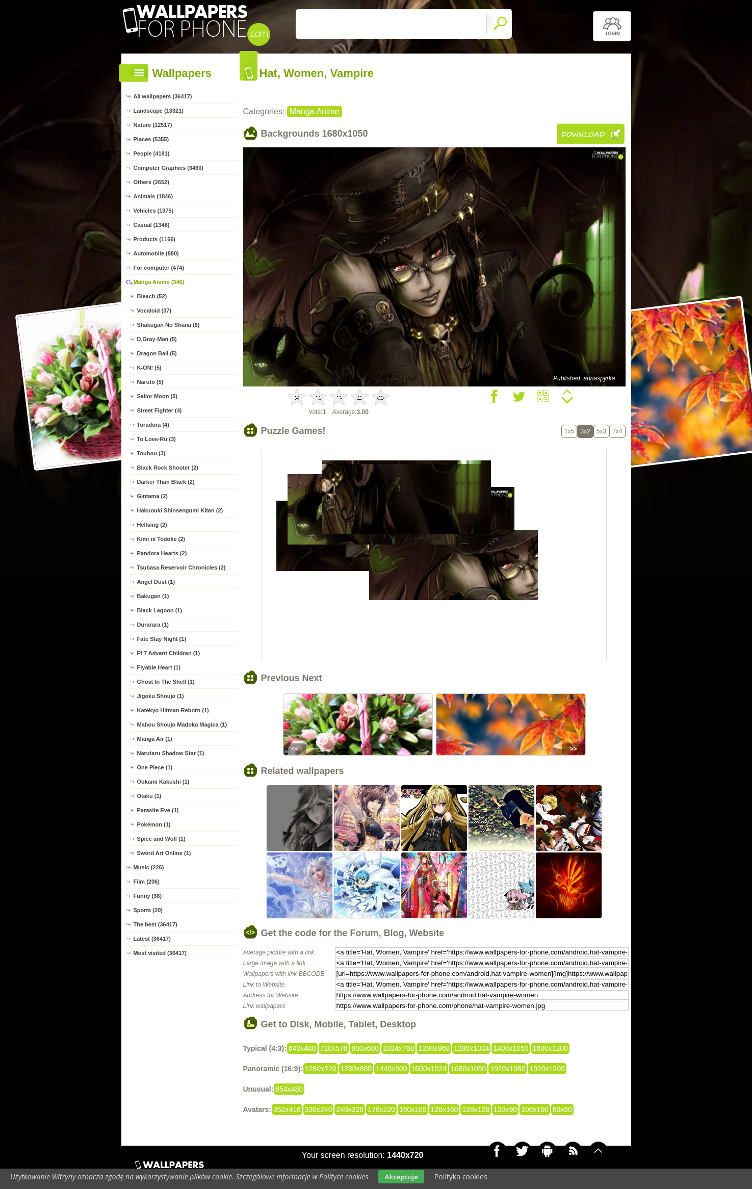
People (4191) (152, 153)
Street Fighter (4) (159, 410)
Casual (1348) (152, 225)
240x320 (350, 1109)
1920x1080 (507, 1069)
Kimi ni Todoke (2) (161, 539)
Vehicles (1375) (154, 211)
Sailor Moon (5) (157, 396)
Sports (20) (148, 910)
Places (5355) (151, 139)
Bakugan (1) (153, 596)
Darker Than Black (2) (166, 482)
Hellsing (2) (152, 525)
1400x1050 (510, 1048)
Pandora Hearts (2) (162, 553)
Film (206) (147, 881)
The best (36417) (155, 924)
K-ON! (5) (149, 368)
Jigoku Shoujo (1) (160, 696)
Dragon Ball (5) (157, 353)
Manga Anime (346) (159, 282)
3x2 (585, 431)
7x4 (617, 431)
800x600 (365, 1048)
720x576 (334, 1048)
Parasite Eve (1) (158, 810)
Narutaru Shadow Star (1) (170, 753)
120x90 (505, 1109)
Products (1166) (155, 239)
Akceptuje (401, 1176)
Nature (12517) (153, 125)
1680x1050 (468, 1069)
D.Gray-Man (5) (157, 339)
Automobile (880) (156, 253)
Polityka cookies (460, 1176)
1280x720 (320, 1069)
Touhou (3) (151, 453)
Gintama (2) (152, 496)
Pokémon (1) (154, 824)
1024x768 (398, 1048)
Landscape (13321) (159, 111)
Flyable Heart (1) (159, 667)
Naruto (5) (150, 382)
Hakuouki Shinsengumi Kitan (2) (180, 510)
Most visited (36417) (160, 953)
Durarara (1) (153, 625)
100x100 (535, 1109)
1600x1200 (550, 1048)
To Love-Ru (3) (156, 439)
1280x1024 (471, 1048)
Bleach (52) (152, 296)
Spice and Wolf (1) (161, 839)
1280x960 (434, 1048)
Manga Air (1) (154, 739)
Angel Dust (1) (156, 582)
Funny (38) (148, 896)
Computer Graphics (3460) (169, 168)
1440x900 (391, 1069)
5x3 (601, 431)
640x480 (302, 1048)
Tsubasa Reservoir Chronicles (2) (181, 567)
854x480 (289, 1089)
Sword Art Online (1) (164, 853)
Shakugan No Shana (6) (168, 325)
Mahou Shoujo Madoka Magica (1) (182, 724)
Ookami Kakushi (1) (163, 782)
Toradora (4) (153, 425)
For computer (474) (159, 268)
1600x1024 (429, 1069)
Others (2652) (151, 182)
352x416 (287, 1109)
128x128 (475, 1109)
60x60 (562, 1109)
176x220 (381, 1109)
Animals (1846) (153, 196)
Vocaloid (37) (154, 310)
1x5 (569, 431)
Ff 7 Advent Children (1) (168, 653)
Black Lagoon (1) (160, 610)
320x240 (318, 1109)
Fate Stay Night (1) (162, 639)
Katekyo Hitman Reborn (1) (173, 710)
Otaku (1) (149, 796)
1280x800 (356, 1069)
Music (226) (149, 867)
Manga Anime (315, 111)
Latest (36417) (152, 939)
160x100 (413, 1109)
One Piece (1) (155, 767)
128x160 (444, 1109)
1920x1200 (546, 1069)
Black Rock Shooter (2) (167, 467)
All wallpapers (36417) (163, 96)
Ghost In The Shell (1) (166, 682)
